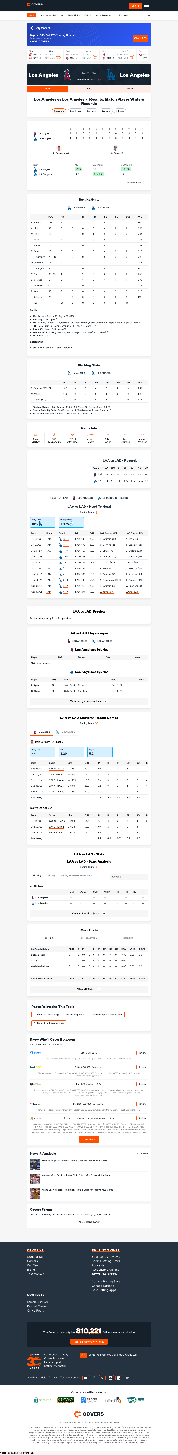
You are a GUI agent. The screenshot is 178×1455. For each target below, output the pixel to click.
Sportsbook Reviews (106, 1256)
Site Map (33, 1377)
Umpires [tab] (128, 938)
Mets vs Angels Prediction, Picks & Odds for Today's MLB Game (74, 1160)
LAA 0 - (56, 826)
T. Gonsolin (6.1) (134, 580)
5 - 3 (65, 591)
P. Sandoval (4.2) (108, 568)
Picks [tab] (89, 88)
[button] (141, 685)
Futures (123, 15)
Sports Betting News (106, 1261)
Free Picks (74, 15)
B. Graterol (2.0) (134, 550)
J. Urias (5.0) (132, 591)
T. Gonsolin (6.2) (134, 545)
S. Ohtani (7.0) (107, 550)
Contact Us (35, 1256)
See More (89, 1139)
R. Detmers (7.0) (108, 556)
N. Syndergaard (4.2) (110, 580)
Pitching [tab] (37, 875)
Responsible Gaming (105, 1269)
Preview (106, 111)
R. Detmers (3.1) (108, 539)
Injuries (120, 111)
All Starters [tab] (89, 938)
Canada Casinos (103, 1286)
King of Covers (37, 1306)
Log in (135, 5)
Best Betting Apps (104, 1290)
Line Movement (134, 182)
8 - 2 (65, 586)
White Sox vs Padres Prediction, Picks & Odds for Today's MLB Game (77, 1189)
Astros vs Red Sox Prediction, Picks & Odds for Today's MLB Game (76, 1175)
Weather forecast (87, 79)
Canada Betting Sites (106, 1281)
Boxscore (59, 111)
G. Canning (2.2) (108, 545)
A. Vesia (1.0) (132, 539)
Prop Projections (105, 15)
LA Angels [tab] (76, 208)
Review (142, 1052)
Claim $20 (140, 38)
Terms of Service (70, 1377)
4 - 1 (65, 574)
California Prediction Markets (49, 1023)
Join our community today (89, 1341)
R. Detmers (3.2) (108, 574)
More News (142, 1153)
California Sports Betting (46, 1014)
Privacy (53, 1377)
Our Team (33, 1265)
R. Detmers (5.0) (108, 586)
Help (43, 1377)
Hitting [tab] (51, 875)
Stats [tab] (47, 88)
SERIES (124, 498)
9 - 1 (65, 568)
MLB (31, 15)
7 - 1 (65, 562)
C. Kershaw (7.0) (134, 556)
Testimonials (35, 1274)
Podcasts (98, 1265)
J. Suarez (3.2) (107, 562)
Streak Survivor (37, 1302)
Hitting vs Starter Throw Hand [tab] (77, 875)
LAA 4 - (56, 786)
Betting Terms (89, 512)
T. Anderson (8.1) (134, 574)
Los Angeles (43, 74)
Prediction (75, 111)
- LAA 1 (56, 832)
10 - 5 (66, 539)
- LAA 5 (57, 821)
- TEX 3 (56, 768)
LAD (100, 480)
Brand (31, 1269)
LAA (100, 474)
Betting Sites (104, 1274)
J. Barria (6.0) (107, 591)
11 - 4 (66, 544)
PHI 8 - (56, 791)
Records (91, 111)
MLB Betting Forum (89, 1221)
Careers (32, 1261)
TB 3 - (56, 774)
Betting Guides (106, 1249)
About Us (35, 1249)
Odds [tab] (130, 88)
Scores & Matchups (51, 15)
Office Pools (35, 1310)
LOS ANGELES (76, 641)
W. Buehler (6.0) (134, 586)
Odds (87, 15)
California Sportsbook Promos (107, 1014)
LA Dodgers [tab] (101, 208)
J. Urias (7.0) (132, 562)
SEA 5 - (56, 780)
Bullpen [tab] (49, 938)
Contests (36, 1295)
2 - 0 (65, 550)
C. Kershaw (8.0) (134, 568)
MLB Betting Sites (75, 1014)
